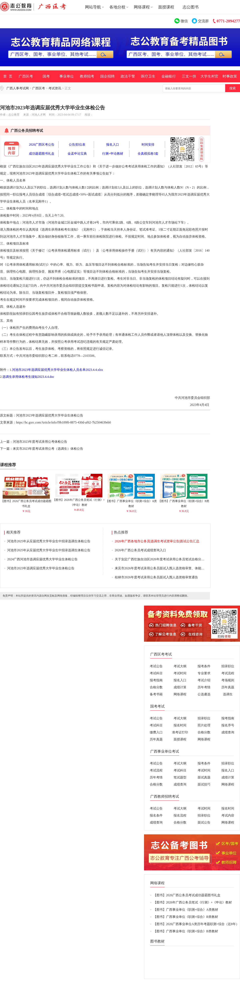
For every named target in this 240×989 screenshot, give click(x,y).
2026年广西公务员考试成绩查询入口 (140, 550)
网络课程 (180, 694)
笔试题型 (180, 777)
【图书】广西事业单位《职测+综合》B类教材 (183, 502)
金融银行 (168, 76)
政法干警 (128, 76)
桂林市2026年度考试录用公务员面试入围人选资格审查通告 (156, 577)
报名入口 (112, 144)
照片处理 (204, 725)
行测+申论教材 (112, 153)
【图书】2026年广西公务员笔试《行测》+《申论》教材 (79, 500)
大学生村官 (209, 76)
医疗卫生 (148, 76)
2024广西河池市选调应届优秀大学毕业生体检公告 (42, 559)
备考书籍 (156, 694)
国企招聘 (107, 76)
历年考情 (204, 687)
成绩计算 (180, 687)
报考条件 (204, 666)
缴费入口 (156, 732)
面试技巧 (204, 784)
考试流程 (227, 673)
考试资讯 (54, 88)
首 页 (7, 76)
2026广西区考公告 (41, 144)
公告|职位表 (77, 144)
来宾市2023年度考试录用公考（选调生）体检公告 (48, 448)
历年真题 (227, 687)
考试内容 (227, 815)
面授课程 (166, 7)
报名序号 (227, 725)
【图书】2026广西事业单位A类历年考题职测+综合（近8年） (196, 924)
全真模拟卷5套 (148, 153)
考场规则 (227, 680)
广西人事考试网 (17, 88)
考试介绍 (204, 680)
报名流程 (180, 815)
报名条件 (156, 815)
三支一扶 (189, 76)
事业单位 (66, 76)
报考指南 (156, 680)
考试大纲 (180, 666)
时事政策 (230, 76)
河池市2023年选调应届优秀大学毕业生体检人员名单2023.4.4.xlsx (57, 369)
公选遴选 (204, 694)
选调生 (228, 694)
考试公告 (156, 666)
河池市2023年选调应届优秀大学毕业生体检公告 (40, 568)
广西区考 (26, 76)
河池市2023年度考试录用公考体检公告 (40, 441)
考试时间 (180, 673)
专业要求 (204, 673)
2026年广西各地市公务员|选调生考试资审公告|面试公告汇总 (157, 541)
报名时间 (180, 725)
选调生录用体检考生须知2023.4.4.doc (28, 376)
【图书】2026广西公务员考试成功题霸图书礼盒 (26, 502)
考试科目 (156, 673)
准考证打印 (180, 732)
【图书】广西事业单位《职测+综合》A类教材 (131, 502)
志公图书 (191, 7)
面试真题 (204, 777)
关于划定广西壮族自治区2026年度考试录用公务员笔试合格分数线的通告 (166, 559)
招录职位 (227, 666)
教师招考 (87, 76)
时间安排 (148, 144)
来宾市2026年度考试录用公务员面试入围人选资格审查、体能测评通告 (164, 568)
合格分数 (156, 687)
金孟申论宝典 (77, 153)
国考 (46, 76)
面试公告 (204, 822)
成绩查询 (227, 732)
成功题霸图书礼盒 (41, 153)
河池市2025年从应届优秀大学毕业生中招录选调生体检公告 (48, 541)
